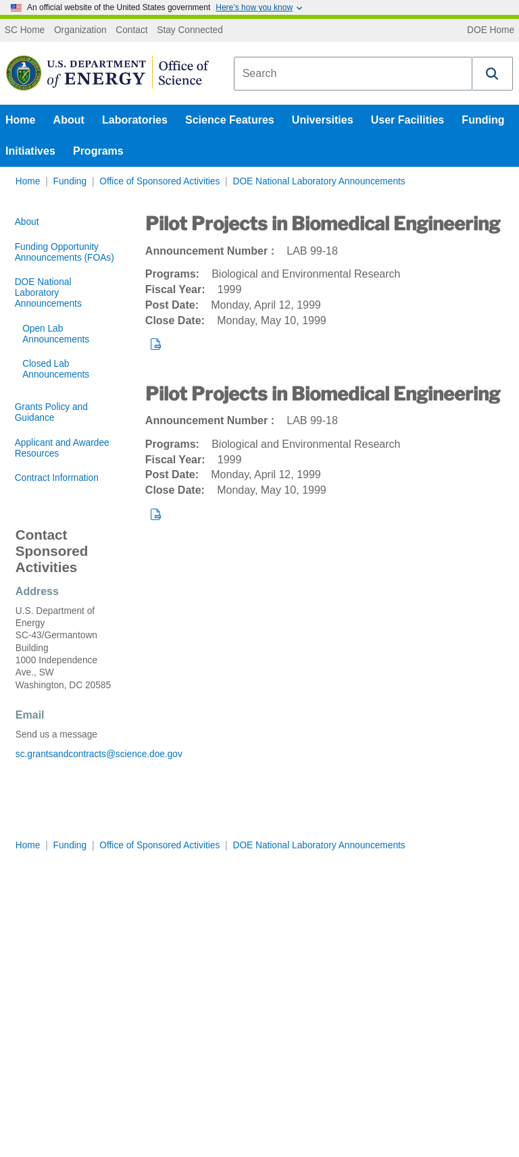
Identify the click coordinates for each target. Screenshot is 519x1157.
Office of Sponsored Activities (159, 181)
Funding (483, 120)
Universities (322, 120)
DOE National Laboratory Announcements (318, 181)
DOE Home (490, 30)
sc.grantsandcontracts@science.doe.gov (65, 754)
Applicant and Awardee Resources (62, 448)
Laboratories (135, 120)
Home (20, 120)
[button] (492, 74)
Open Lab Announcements (55, 334)
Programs (98, 151)
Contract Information (57, 478)
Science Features (229, 120)
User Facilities (408, 120)
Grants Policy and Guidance (51, 412)
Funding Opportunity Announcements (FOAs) (64, 252)
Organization (80, 30)
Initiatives (30, 151)
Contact (131, 30)
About (68, 120)
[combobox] (353, 73)
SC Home (25, 30)
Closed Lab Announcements (55, 369)
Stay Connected (190, 30)
